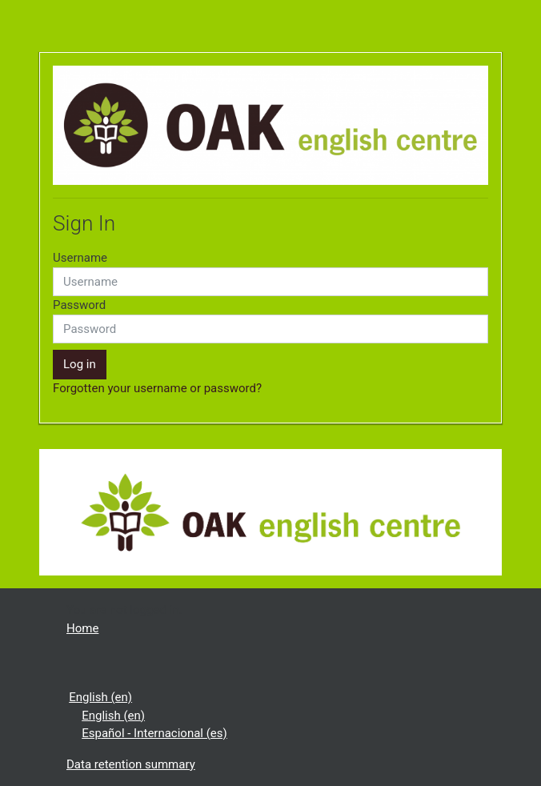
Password (79, 305)
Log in (79, 364)
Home (82, 628)
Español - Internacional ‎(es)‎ (154, 733)
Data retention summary (130, 764)
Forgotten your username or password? (157, 388)
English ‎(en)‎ (100, 697)
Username (80, 258)
